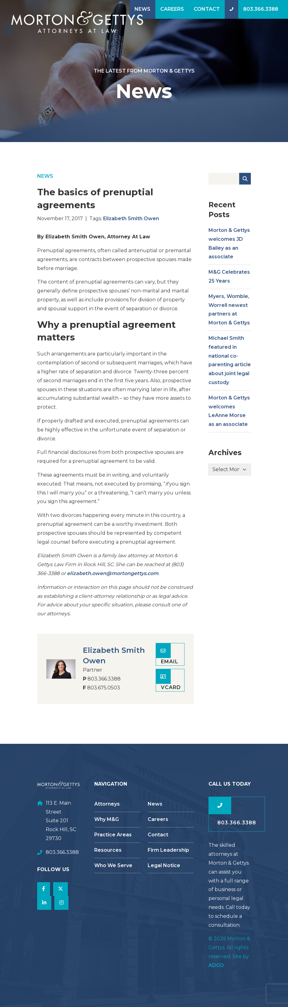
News (142, 9)
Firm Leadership (168, 850)
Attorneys (107, 804)
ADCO (216, 965)
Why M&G (106, 819)
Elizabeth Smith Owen (131, 232)
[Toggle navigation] (8, 30)
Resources (108, 850)
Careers (172, 9)
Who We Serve (113, 865)
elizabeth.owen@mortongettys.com (112, 586)
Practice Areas (113, 835)
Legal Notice (164, 865)
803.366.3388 (260, 9)
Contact (207, 9)
